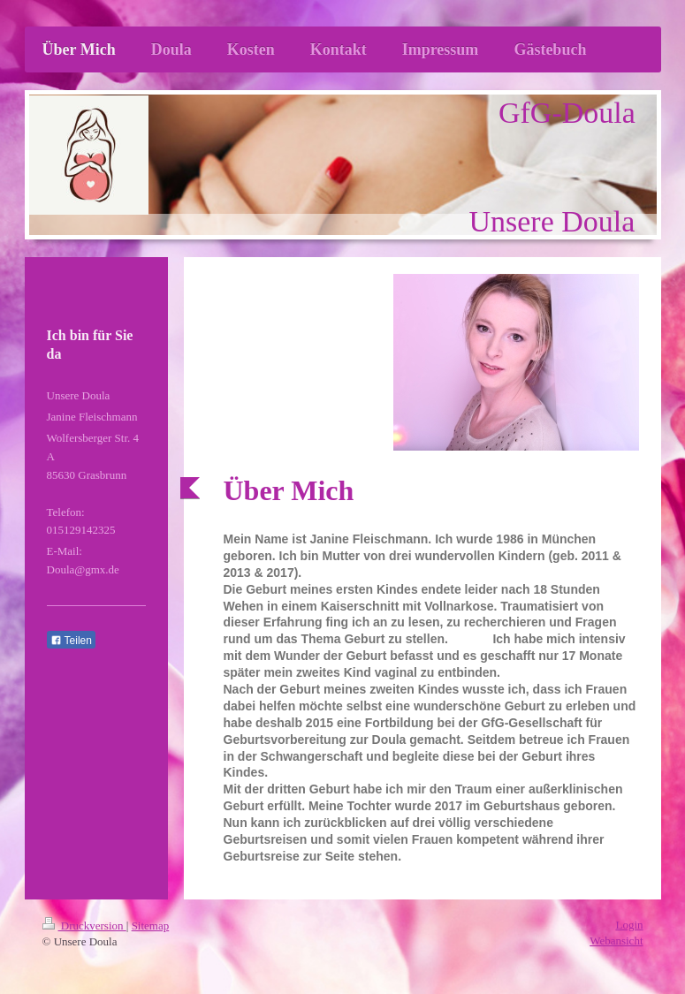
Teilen (71, 640)
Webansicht (616, 940)
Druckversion (84, 925)
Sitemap (151, 925)
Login (629, 924)
